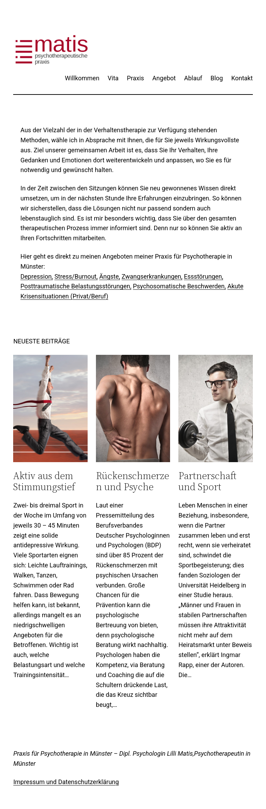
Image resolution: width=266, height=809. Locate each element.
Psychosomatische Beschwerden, (179, 286)
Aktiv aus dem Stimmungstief (44, 481)
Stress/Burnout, (76, 276)
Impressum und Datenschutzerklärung (66, 781)
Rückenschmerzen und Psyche (132, 481)
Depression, (36, 276)
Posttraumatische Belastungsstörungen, (75, 286)
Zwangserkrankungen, (152, 276)
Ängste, (109, 276)
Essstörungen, (203, 276)
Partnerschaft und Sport (207, 481)
